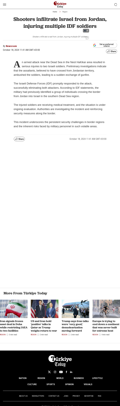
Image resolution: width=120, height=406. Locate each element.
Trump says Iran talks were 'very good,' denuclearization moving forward (75, 325)
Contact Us (53, 396)
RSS (99, 396)
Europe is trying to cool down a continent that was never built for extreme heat (105, 325)
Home (55, 12)
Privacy (76, 396)
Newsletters (38, 396)
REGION (41, 378)
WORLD (60, 378)
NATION (23, 378)
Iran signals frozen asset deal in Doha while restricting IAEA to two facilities (13, 325)
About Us (23, 396)
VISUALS (88, 384)
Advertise (88, 396)
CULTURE (32, 384)
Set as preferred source (103, 45)
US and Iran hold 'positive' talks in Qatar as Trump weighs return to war (44, 325)
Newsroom (11, 46)
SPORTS (51, 384)
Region (64, 12)
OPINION (69, 384)
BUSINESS (79, 378)
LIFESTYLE (97, 378)
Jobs (66, 396)
